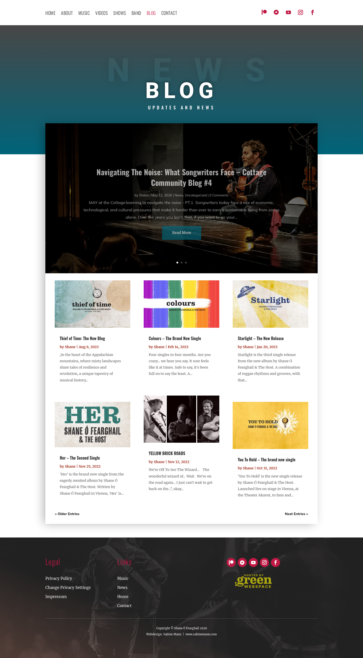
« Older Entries (67, 514)
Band (136, 13)
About (67, 13)
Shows (119, 13)
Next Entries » (296, 514)
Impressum (56, 596)
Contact (124, 605)
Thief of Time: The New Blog (82, 338)
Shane (70, 347)
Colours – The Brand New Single (175, 338)
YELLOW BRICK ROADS (167, 453)
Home (50, 13)
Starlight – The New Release (261, 338)
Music (84, 13)
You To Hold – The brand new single (266, 460)
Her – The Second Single (80, 458)
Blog (151, 13)
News (122, 587)
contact (169, 13)
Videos (101, 13)
